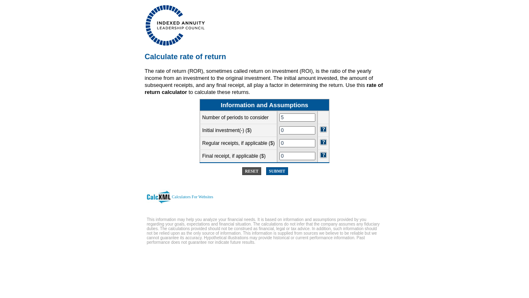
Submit (277, 171)
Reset (252, 171)
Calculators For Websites (192, 197)
